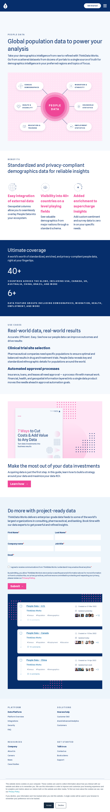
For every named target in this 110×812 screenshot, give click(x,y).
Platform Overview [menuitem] (16, 717)
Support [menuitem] (60, 760)
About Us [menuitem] (11, 751)
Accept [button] (49, 805)
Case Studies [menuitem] (13, 764)
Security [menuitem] (11, 725)
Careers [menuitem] (11, 755)
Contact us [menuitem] (61, 751)
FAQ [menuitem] (9, 730)
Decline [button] (61, 805)
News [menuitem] (10, 760)
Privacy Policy (14, 792)
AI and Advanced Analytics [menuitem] (68, 721)
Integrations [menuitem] (13, 721)
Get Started (92, 6)
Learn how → (19, 484)
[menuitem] (15, 712)
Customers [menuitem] (62, 725)
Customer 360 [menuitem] (63, 717)
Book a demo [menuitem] (62, 755)
